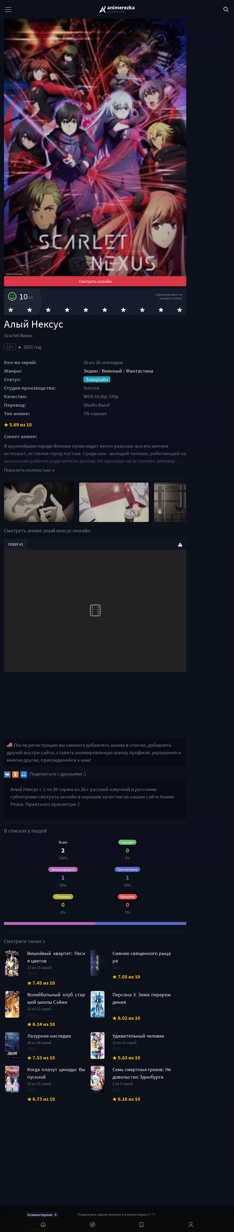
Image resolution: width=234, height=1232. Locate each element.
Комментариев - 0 (42, 1214)
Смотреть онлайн (117, 343)
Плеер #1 (15, 615)
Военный (130, 433)
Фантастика (157, 433)
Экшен (109, 433)
